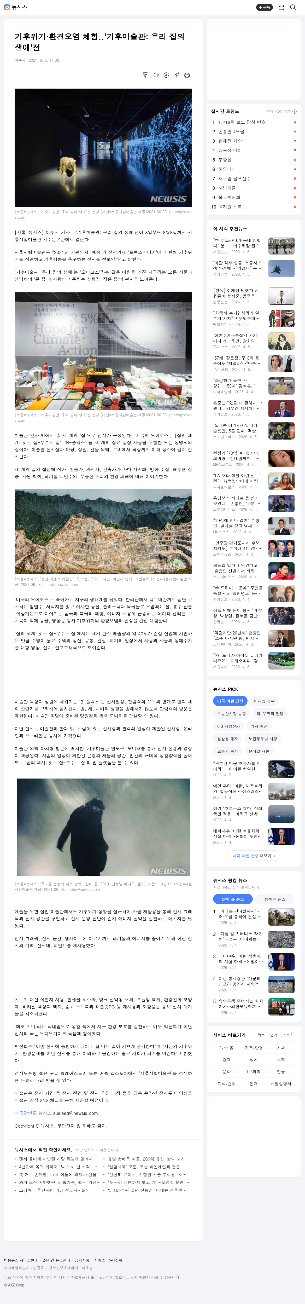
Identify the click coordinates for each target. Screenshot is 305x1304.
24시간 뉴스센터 (56, 1260)
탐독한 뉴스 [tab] (274, 899)
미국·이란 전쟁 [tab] (230, 701)
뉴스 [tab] (261, 1034)
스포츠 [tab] (288, 1034)
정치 (254, 1060)
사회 (281, 1048)
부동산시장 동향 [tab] (231, 713)
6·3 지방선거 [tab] (228, 726)
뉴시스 (19, 7)
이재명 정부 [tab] (264, 701)
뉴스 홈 (226, 1048)
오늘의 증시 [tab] (227, 751)
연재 (254, 1084)
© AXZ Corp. (15, 1285)
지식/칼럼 (227, 1084)
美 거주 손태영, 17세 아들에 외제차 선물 (58, 1175)
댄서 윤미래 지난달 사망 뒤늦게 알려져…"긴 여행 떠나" (60, 1159)
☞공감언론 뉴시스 (33, 1113)
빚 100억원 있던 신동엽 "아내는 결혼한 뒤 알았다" (149, 1190)
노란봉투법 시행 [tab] (263, 738)
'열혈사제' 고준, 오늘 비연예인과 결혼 (144, 1167)
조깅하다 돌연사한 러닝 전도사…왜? (53, 1190)
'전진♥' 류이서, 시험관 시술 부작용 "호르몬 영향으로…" (149, 1175)
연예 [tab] (273, 1034)
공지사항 (82, 1260)
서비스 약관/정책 (108, 1260)
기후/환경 (254, 1048)
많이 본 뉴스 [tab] (233, 899)
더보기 (254, 856)
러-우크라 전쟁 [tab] (270, 713)
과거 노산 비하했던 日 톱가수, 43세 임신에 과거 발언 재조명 (60, 1182)
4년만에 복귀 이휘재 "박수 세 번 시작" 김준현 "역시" (60, 1167)
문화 (226, 1072)
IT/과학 (254, 1072)
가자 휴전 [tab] (258, 726)
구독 (264, 7)
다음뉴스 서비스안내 (21, 1260)
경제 (226, 1060)
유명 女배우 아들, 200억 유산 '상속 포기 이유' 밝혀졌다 (149, 1159)
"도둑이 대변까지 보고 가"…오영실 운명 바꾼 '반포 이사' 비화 (149, 1182)
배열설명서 (281, 1084)
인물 (281, 1072)
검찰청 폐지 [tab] (227, 738)
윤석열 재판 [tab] (259, 751)
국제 (281, 1060)
